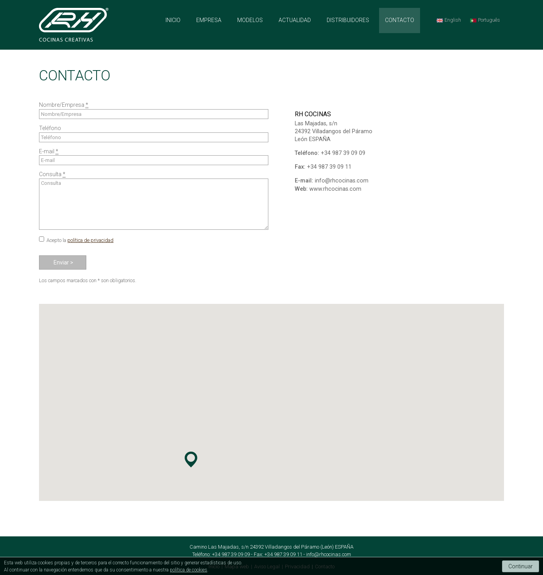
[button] (191, 459)
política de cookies (188, 570)
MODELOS (250, 20)
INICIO (173, 20)
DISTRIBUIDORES (348, 20)
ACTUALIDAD (295, 20)
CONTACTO (399, 20)
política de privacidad (90, 240)
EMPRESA (208, 20)
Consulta (153, 204)
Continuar (520, 566)
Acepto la (79, 240)
